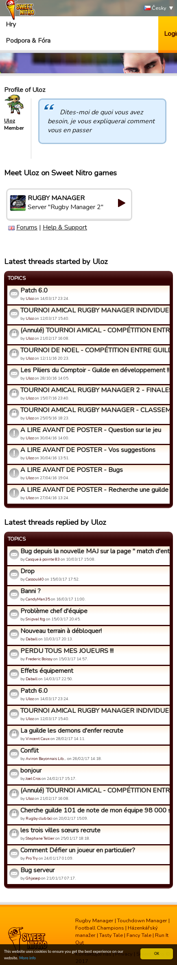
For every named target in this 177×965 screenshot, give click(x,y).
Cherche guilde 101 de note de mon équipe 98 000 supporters (94, 810)
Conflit (29, 750)
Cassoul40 (35, 579)
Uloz (9, 120)
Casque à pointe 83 (43, 559)
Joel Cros (33, 778)
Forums (26, 227)
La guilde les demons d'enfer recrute (71, 731)
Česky (155, 8)
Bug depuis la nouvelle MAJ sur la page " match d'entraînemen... (94, 551)
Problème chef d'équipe (53, 611)
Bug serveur (37, 870)
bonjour (31, 770)
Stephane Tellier (40, 838)
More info (27, 958)
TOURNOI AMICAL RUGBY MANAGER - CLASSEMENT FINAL (94, 410)
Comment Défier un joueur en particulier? (77, 850)
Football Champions (99, 928)
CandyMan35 (38, 599)
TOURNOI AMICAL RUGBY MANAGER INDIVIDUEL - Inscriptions (94, 310)
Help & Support (65, 227)
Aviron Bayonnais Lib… (46, 758)
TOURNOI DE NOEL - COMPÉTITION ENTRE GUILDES (94, 350)
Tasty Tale (111, 935)
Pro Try (32, 858)
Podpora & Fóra (28, 40)
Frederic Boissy (39, 659)
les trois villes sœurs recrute (60, 830)
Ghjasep (33, 878)
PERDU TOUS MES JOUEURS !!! (67, 651)
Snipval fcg (35, 619)
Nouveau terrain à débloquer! (61, 631)
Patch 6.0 (34, 290)
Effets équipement (46, 671)
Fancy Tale (139, 935)
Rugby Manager (94, 920)
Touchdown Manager (142, 920)
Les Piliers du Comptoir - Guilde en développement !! (94, 370)
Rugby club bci (39, 818)
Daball (31, 639)
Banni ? (30, 591)
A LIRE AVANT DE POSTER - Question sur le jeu (90, 430)
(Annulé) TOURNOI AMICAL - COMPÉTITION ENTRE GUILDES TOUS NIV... (94, 330)
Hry (11, 24)
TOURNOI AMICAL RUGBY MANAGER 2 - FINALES (94, 390)
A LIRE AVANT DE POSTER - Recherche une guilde (94, 490)
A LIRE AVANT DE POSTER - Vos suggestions (87, 450)
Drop (27, 571)
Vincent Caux (38, 738)
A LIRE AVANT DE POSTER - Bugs (71, 470)
